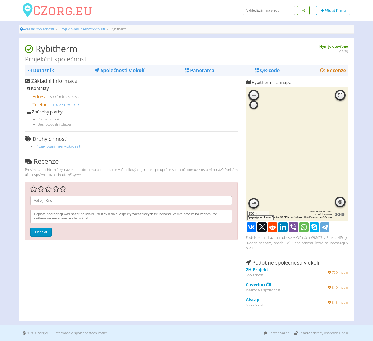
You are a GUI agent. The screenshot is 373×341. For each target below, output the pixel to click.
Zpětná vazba (276, 333)
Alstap (252, 300)
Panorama (199, 70)
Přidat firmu (333, 10)
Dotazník (40, 70)
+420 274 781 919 (64, 104)
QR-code (267, 70)
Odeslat (41, 232)
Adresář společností (38, 29)
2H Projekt (257, 270)
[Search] (269, 10)
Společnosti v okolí (119, 70)
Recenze (333, 70)
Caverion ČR (258, 285)
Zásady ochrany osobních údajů (321, 333)
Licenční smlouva (323, 214)
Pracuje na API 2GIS (321, 211)
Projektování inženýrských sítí (82, 29)
